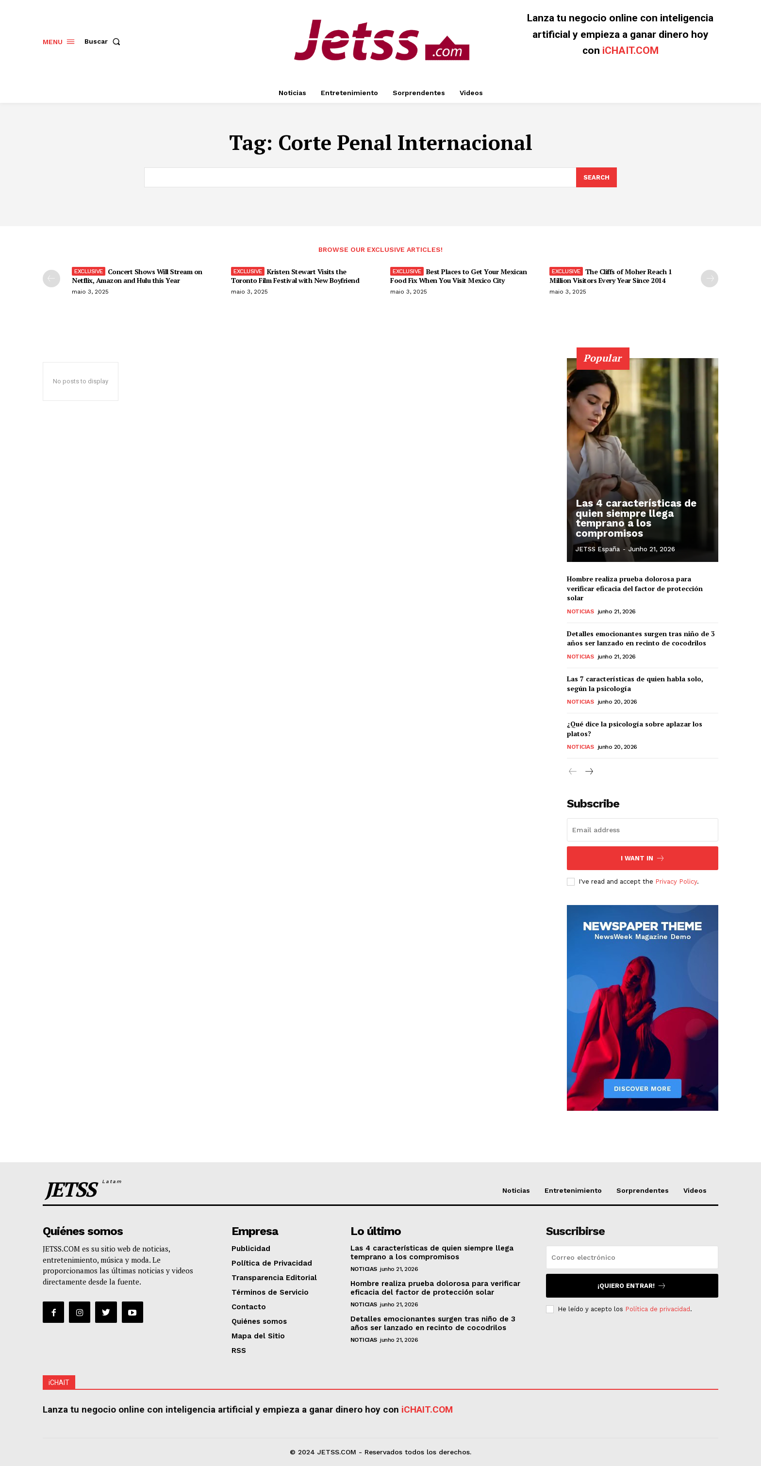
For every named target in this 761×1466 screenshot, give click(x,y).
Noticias (580, 611)
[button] (104, 41)
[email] (642, 829)
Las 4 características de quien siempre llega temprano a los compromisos (635, 519)
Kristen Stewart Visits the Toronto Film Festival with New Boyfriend (295, 276)
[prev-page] (51, 278)
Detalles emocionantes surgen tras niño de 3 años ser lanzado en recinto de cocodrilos (641, 637)
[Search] (596, 177)
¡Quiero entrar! (631, 1285)
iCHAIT (59, 1382)
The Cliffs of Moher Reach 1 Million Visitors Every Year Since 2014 (610, 276)
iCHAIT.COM (630, 50)
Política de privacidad (657, 1309)
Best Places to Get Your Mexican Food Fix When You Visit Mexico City (458, 276)
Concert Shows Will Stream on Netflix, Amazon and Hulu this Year (137, 276)
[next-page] (709, 278)
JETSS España (598, 549)
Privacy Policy (676, 881)
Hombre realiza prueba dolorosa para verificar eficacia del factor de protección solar (635, 588)
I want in (643, 858)
